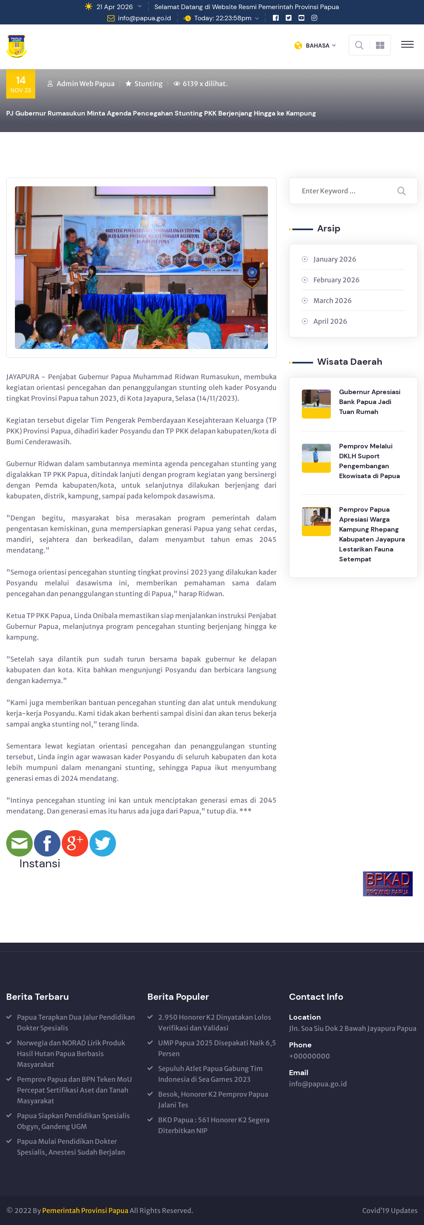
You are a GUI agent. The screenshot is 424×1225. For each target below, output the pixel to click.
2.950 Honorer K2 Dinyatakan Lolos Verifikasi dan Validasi (214, 1022)
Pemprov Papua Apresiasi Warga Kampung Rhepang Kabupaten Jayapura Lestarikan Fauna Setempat (372, 534)
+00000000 (309, 1056)
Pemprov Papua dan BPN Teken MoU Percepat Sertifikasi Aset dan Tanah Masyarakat (74, 1090)
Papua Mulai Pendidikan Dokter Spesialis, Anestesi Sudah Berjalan (71, 1146)
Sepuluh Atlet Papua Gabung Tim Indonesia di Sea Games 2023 (210, 1073)
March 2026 (332, 300)
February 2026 (336, 280)
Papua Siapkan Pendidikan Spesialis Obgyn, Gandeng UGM (73, 1121)
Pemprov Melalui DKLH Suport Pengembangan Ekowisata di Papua (369, 461)
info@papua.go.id (144, 18)
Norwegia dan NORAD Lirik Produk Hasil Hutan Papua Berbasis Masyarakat (71, 1054)
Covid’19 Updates (390, 1210)
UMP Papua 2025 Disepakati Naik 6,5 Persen (217, 1048)
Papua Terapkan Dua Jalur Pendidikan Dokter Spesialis (76, 1022)
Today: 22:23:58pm (222, 18)
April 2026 (330, 321)
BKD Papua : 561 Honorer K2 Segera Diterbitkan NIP (214, 1125)
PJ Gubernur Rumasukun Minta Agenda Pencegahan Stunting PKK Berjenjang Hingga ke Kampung (161, 113)
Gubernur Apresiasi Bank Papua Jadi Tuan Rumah (369, 401)
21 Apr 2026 (114, 6)
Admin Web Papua (86, 83)
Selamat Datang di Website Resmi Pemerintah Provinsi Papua (246, 6)
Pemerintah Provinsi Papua (85, 1210)
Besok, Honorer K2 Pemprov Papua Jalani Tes (213, 1099)
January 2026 (335, 259)
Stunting (149, 83)
